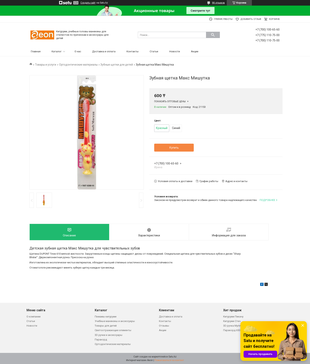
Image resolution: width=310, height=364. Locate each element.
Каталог (56, 51)
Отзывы (164, 325)
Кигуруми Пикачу (233, 316)
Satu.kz (172, 356)
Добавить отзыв (250, 19)
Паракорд (101, 339)
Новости (174, 51)
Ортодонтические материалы (78, 64)
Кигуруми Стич (232, 321)
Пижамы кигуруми (105, 316)
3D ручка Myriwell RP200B (238, 325)
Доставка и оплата (103, 51)
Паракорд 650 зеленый (237, 330)
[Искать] (213, 35)
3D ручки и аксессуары (108, 334)
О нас (78, 51)
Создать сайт (87, 2)
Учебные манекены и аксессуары (115, 321)
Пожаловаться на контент (169, 360)
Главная (36, 51)
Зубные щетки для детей (116, 64)
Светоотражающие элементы (113, 330)
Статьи (154, 51)
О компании (33, 316)
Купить (174, 147)
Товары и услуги (45, 64)
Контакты (133, 51)
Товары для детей (106, 325)
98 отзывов (218, 2)
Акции (194, 51)
